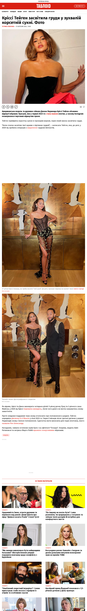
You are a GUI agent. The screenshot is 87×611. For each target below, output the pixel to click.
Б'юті (25, 11)
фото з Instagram (5, 291)
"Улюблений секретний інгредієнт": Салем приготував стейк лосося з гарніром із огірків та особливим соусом (21, 590)
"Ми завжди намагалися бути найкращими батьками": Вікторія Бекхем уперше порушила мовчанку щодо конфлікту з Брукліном (21, 553)
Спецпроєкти (49, 11)
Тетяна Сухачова (8, 26)
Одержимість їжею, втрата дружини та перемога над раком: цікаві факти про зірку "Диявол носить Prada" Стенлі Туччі (20, 514)
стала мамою (52, 114)
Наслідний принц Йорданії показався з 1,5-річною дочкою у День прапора (65, 589)
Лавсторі (31, 11)
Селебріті (5, 11)
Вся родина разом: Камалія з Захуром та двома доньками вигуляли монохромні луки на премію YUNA (64, 552)
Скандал (13, 11)
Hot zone (40, 11)
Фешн (20, 11)
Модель (5, 435)
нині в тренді (79, 289)
